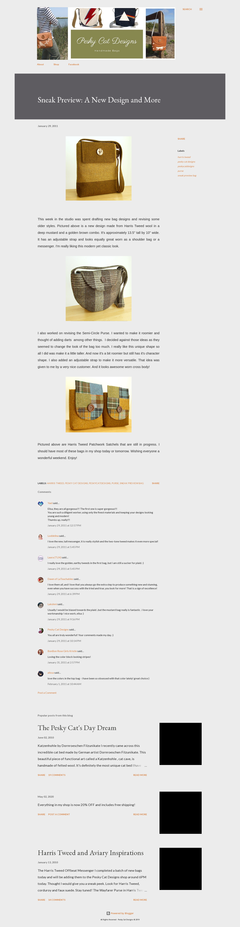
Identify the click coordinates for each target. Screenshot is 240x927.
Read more (140, 775)
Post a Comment (47, 692)
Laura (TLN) (54, 557)
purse (180, 170)
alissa (51, 672)
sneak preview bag (187, 175)
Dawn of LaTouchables (60, 578)
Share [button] (181, 138)
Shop (56, 64)
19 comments (56, 775)
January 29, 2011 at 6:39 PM (64, 593)
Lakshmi (52, 604)
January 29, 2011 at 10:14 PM (64, 640)
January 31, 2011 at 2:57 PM (64, 662)
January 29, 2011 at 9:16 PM (64, 619)
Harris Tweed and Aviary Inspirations (91, 852)
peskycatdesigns (186, 166)
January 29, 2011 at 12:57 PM (64, 525)
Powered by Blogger (120, 913)
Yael (50, 502)
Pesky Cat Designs (58, 629)
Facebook (73, 64)
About (40, 64)
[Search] (187, 9)
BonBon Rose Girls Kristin (62, 651)
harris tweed (184, 157)
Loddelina (53, 535)
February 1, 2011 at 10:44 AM (64, 683)
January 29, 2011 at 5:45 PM (64, 546)
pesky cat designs (186, 161)
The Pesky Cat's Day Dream (77, 727)
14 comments (56, 899)
